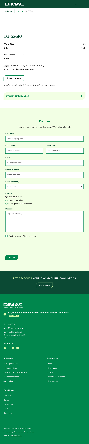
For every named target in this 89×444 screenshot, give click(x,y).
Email (8, 157)
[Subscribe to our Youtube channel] (17, 348)
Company (9, 133)
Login (6, 65)
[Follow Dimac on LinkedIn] (13, 348)
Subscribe (14, 315)
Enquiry (9, 193)
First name (10, 145)
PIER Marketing (16, 435)
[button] (82, 4)
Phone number (12, 169)
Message (9, 209)
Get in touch (44, 283)
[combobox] (76, 4)
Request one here (25, 69)
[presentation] (23, 246)
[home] (14, 3)
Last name (51, 145)
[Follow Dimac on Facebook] (5, 348)
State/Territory (12, 182)
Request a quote (14, 78)
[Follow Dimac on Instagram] (9, 348)
